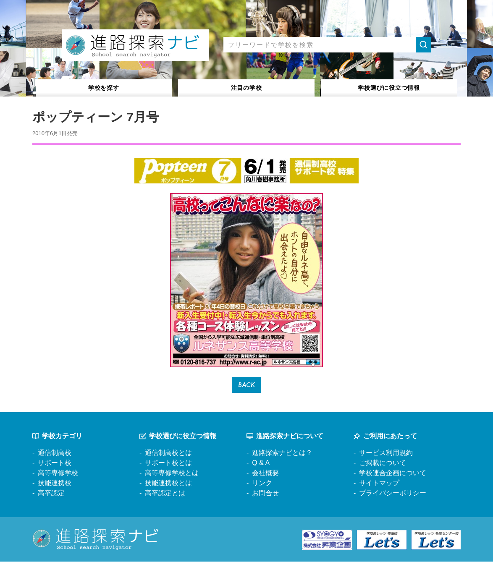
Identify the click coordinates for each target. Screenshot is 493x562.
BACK (246, 385)
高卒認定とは (165, 493)
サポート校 (54, 463)
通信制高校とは (168, 453)
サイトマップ (379, 483)
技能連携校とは (168, 483)
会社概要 (265, 473)
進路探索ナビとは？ (282, 453)
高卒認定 (51, 493)
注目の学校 (246, 87)
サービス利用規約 (386, 453)
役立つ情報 (389, 87)
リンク (262, 483)
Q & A (261, 463)
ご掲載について (382, 463)
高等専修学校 (58, 473)
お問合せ (265, 493)
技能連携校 (54, 483)
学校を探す (104, 87)
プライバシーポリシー (392, 493)
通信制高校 (54, 453)
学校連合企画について (392, 473)
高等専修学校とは (172, 473)
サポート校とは (168, 463)
